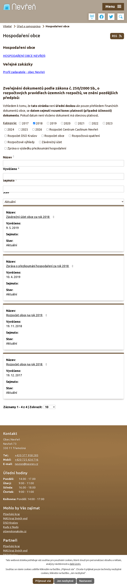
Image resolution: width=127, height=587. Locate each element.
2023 (109, 123)
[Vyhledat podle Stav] (63, 202)
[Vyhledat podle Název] (63, 163)
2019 (53, 123)
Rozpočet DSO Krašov (22, 135)
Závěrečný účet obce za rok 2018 (30, 216)
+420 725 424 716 (26, 459)
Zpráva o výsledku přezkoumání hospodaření (36, 148)
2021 (81, 123)
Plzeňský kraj (11, 514)
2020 (67, 123)
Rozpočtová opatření (86, 135)
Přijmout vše (43, 580)
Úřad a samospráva (29, 26)
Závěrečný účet (52, 142)
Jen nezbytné (65, 580)
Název (7, 157)
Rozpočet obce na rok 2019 (27, 315)
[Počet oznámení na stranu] (49, 407)
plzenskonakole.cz (14, 531)
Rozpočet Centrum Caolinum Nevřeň (73, 129)
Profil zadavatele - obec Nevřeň (24, 72)
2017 (25, 123)
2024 (10, 129)
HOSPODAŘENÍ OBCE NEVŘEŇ (24, 55)
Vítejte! (7, 26)
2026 (38, 129)
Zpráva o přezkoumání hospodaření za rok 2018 (40, 266)
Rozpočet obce (54, 135)
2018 (39, 123)
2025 (24, 129)
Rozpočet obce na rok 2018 (27, 364)
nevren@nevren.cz (26, 464)
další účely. (75, 564)
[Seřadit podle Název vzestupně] (14, 155)
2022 (95, 123)
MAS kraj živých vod (15, 518)
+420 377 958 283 (26, 455)
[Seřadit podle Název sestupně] (14, 157)
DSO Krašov (10, 522)
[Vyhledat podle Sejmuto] (63, 189)
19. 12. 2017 (14, 375)
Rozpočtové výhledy (21, 142)
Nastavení (85, 580)
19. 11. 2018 (14, 326)
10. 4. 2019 (13, 277)
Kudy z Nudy (11, 527)
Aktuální (11, 245)
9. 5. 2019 (12, 227)
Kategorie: (10, 123)
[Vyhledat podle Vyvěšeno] (63, 176)
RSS (117, 36)
